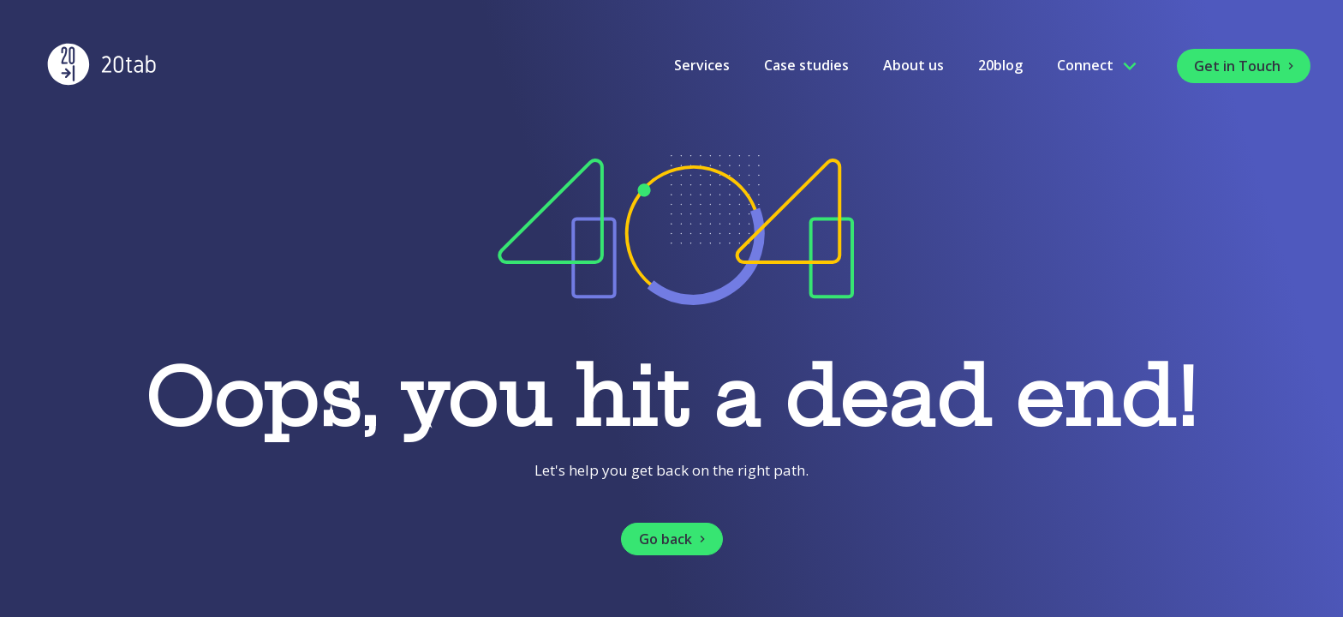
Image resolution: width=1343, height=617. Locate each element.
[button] (672, 539)
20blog (1000, 65)
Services (702, 65)
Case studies (806, 65)
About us (913, 65)
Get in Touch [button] (1246, 66)
